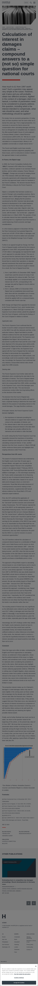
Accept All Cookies (19, 984)
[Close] (36, 967)
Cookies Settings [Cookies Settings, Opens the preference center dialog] (19, 979)
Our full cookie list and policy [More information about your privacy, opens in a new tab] (22, 975)
